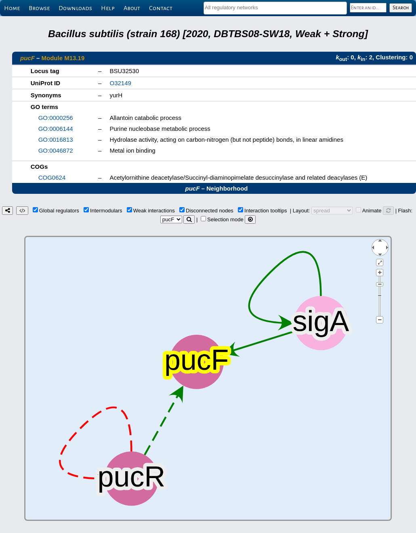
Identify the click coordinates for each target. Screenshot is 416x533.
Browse (39, 8)
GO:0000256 (55, 117)
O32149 (120, 83)
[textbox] (275, 7)
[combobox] (275, 8)
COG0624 (52, 177)
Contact (160, 8)
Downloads (75, 8)
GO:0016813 (55, 139)
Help (108, 8)
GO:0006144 (55, 128)
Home (12, 8)
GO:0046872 (55, 150)
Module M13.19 (63, 58)
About (132, 8)
